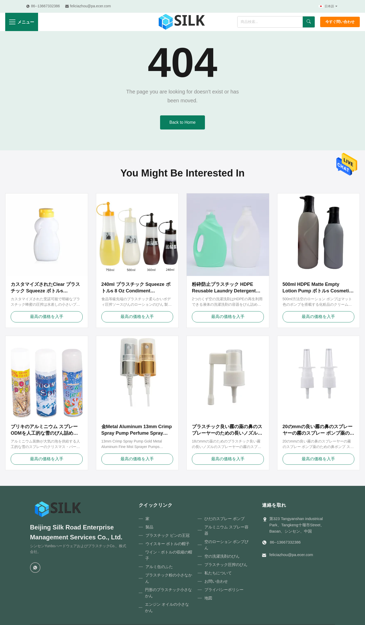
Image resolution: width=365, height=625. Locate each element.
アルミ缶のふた (159, 566)
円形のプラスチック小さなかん (168, 592)
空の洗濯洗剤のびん (222, 556)
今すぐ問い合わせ (340, 22)
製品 (149, 527)
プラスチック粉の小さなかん (168, 578)
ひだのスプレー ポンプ (224, 518)
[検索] (309, 21)
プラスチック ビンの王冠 (167, 535)
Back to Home (182, 122)
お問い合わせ (216, 581)
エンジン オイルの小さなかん (167, 607)
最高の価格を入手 (46, 316)
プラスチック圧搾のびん (225, 564)
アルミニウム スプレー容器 (226, 530)
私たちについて (218, 573)
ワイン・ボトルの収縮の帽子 (168, 555)
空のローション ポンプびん (226, 544)
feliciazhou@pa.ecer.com (291, 554)
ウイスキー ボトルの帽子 (167, 543)
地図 (208, 598)
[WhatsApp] (35, 567)
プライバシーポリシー (224, 589)
